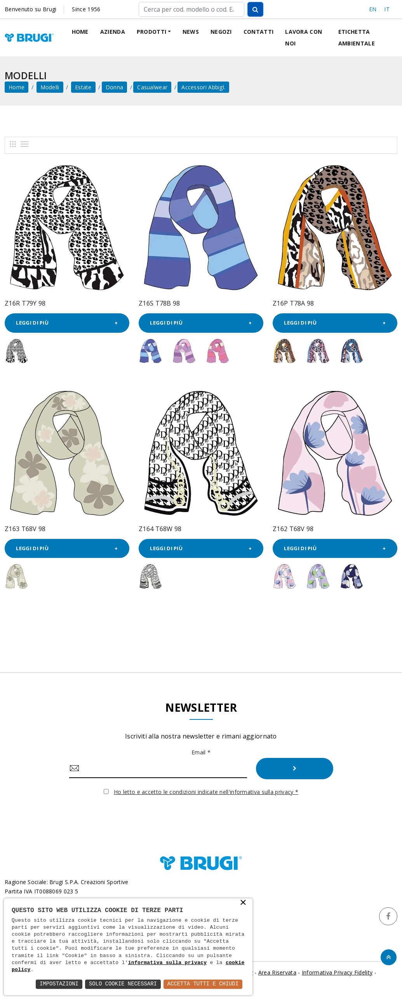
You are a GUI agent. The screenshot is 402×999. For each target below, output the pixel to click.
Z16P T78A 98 (293, 303)
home (16, 87)
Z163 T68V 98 (25, 529)
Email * (201, 752)
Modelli (49, 87)
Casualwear (152, 87)
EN (373, 9)
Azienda (112, 31)
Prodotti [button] (151, 31)
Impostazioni (57, 984)
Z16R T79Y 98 (25, 303)
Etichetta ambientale (356, 37)
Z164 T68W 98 (160, 529)
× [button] (243, 903)
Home (80, 31)
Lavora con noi (303, 37)
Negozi (221, 31)
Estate (83, 87)
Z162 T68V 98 (293, 529)
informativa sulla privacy (167, 962)
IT (387, 9)
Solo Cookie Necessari (122, 984)
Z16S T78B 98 (159, 303)
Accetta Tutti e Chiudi (202, 984)
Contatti (258, 31)
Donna (115, 87)
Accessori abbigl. (203, 87)
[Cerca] (191, 9)
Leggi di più (32, 323)
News (191, 31)
